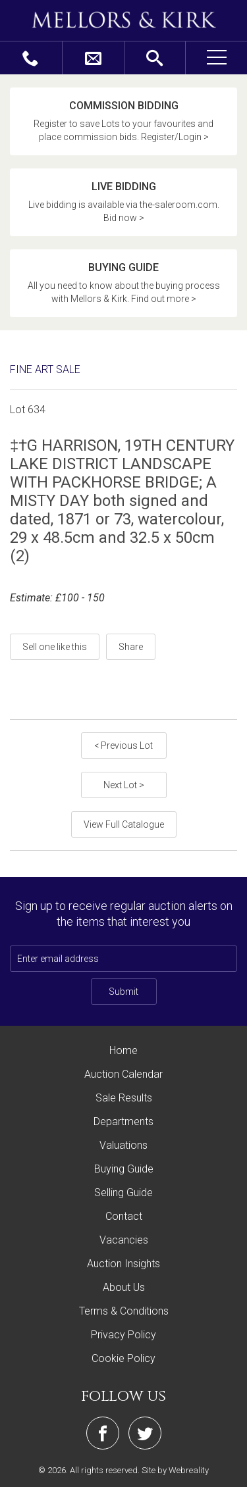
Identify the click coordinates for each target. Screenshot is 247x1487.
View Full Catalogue (124, 824)
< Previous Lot (123, 745)
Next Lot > (123, 785)
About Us (124, 1287)
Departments (123, 1121)
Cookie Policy (123, 1358)
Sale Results (124, 1098)
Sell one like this (54, 647)
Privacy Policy (123, 1334)
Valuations (123, 1145)
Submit (123, 991)
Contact (123, 1216)
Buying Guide (123, 1169)
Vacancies (123, 1240)
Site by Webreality (175, 1470)
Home (123, 1050)
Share (131, 647)
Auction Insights (123, 1263)
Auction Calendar (123, 1074)
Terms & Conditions (124, 1311)
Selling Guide (123, 1192)
